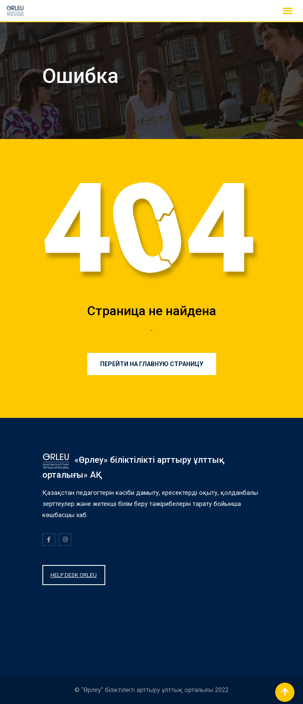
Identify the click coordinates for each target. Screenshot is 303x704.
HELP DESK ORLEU (73, 575)
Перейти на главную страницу (151, 364)
